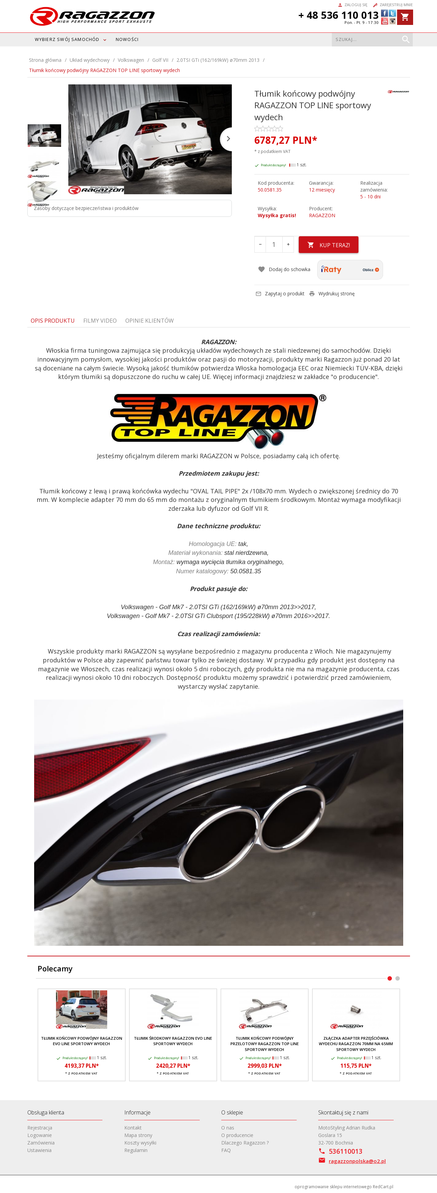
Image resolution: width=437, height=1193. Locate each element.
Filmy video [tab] (100, 320)
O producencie (237, 1135)
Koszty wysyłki (140, 1142)
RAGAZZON (322, 215)
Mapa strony (138, 1135)
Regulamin (135, 1150)
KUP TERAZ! (328, 245)
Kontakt (133, 1127)
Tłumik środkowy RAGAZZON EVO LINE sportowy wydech (173, 1041)
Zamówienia (41, 1142)
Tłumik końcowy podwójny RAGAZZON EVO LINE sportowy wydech (81, 1041)
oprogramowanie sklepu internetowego (333, 1187)
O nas (227, 1127)
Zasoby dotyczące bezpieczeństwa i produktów (86, 208)
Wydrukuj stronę (332, 293)
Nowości (127, 39)
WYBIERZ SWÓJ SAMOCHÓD (67, 39)
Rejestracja (39, 1127)
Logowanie (39, 1135)
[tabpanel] (218, 641)
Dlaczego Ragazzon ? (245, 1142)
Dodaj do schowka (284, 269)
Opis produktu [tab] (53, 320)
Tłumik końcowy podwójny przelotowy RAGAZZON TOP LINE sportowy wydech (264, 1044)
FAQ (226, 1150)
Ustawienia (39, 1150)
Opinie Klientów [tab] (149, 320)
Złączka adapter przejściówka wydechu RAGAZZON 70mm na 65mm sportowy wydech (356, 1044)
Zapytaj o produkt (280, 293)
